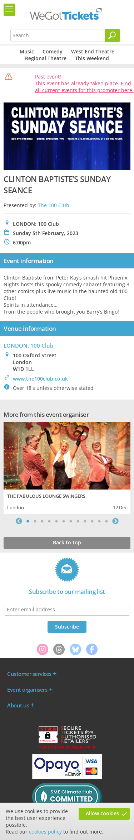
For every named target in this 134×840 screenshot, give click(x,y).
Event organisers (27, 689)
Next (115, 521)
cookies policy (45, 831)
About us (18, 705)
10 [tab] (92, 521)
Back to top (67, 542)
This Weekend (92, 58)
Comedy (53, 51)
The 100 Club (53, 205)
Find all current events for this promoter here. (84, 87)
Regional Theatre (45, 58)
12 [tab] (106, 521)
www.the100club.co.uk (40, 378)
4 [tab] (49, 521)
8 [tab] (78, 521)
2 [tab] (35, 521)
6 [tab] (63, 521)
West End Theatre (92, 51)
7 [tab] (71, 521)
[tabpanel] (67, 467)
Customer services (29, 673)
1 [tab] (28, 521)
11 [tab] (99, 521)
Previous (19, 521)
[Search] (112, 35)
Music (27, 51)
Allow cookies (102, 813)
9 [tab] (85, 521)
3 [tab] (42, 521)
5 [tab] (56, 521)
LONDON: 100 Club (28, 345)
